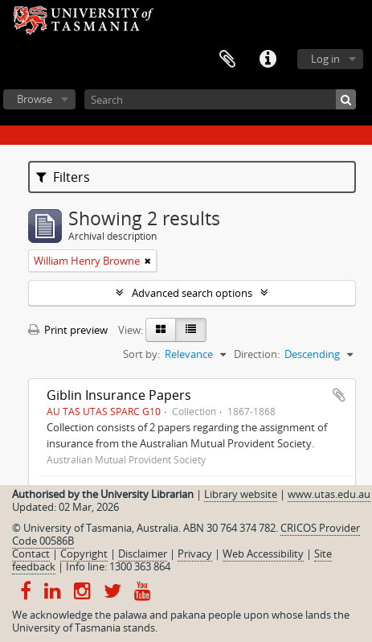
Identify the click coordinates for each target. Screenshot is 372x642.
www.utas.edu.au (329, 494)
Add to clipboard (339, 395)
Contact (31, 553)
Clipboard (227, 59)
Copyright (84, 553)
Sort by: (141, 354)
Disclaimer (142, 553)
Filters (63, 177)
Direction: (257, 354)
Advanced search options (192, 293)
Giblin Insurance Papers (119, 395)
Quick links (267, 59)
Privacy (195, 553)
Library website (240, 494)
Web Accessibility (263, 553)
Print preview (68, 330)
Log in (325, 58)
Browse (34, 99)
